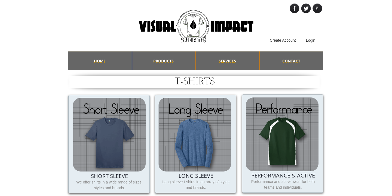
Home (100, 60)
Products (163, 60)
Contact (291, 60)
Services (227, 60)
